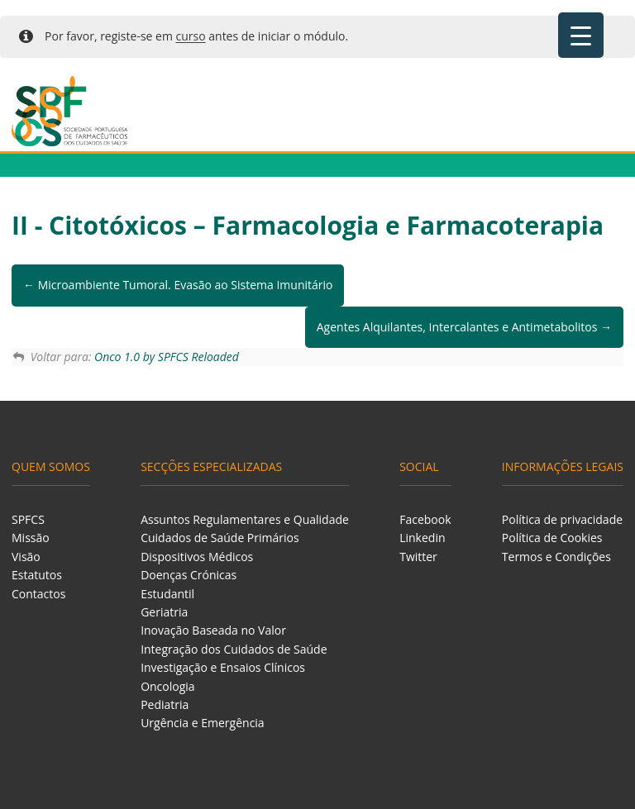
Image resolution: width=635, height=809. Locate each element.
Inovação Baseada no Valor (213, 630)
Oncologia (167, 686)
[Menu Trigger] (581, 35)
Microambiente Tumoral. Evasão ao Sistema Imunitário (177, 285)
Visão (26, 556)
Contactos (38, 594)
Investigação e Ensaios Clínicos (223, 667)
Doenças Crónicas (188, 575)
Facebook (425, 519)
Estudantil (167, 594)
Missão (31, 537)
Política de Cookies (552, 537)
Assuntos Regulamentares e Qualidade (245, 519)
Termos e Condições (556, 556)
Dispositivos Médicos (197, 556)
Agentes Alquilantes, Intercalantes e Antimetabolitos (464, 327)
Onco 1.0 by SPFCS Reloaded (166, 356)
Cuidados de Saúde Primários (220, 537)
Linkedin (422, 537)
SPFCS (28, 519)
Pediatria (165, 704)
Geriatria (164, 612)
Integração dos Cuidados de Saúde (234, 649)
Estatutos (37, 575)
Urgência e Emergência (203, 722)
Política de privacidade (562, 519)
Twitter (418, 556)
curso (191, 36)
